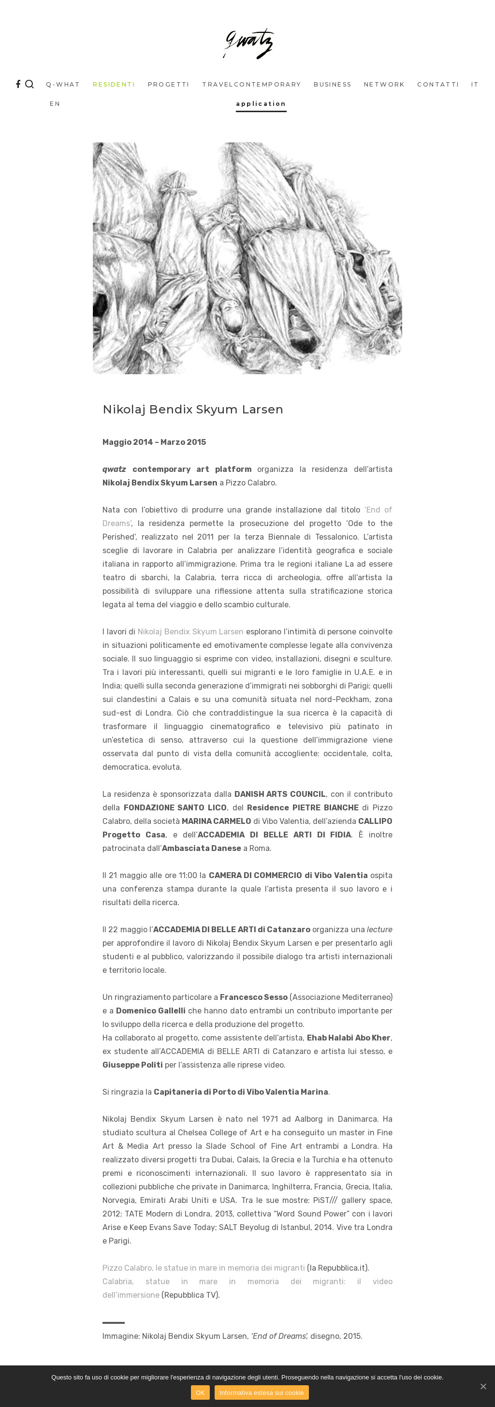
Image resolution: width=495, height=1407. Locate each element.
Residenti (114, 84)
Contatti (438, 84)
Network (384, 84)
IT (475, 84)
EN (55, 103)
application (261, 103)
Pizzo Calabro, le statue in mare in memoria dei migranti (203, 1268)
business (332, 84)
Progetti (169, 84)
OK (200, 1392)
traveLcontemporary (251, 84)
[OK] (483, 1386)
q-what (63, 84)
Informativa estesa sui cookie (261, 1392)
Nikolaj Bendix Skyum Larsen (191, 631)
